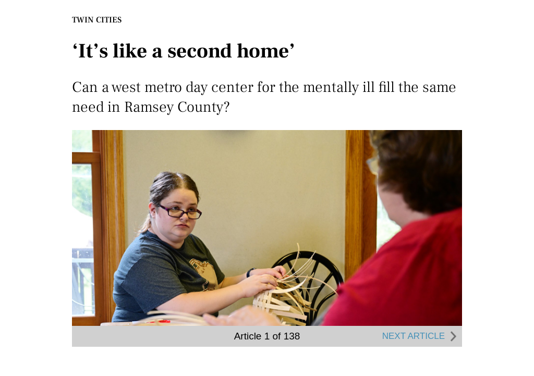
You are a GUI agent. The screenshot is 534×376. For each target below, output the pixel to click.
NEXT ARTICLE (420, 336)
